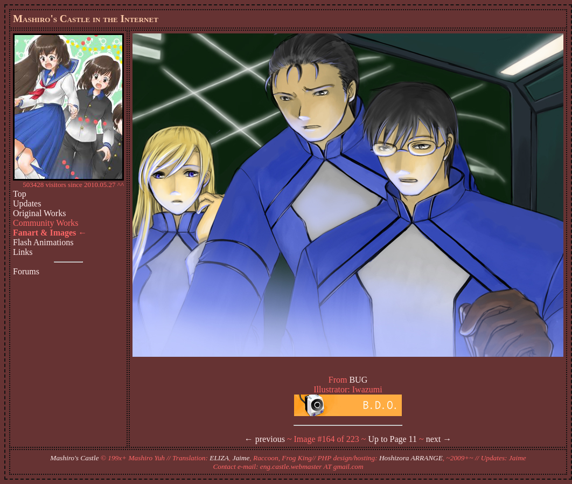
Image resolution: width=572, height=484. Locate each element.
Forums (26, 271)
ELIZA (219, 458)
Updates (27, 203)
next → (439, 439)
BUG (358, 379)
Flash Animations (43, 242)
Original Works (39, 213)
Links (22, 252)
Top (19, 193)
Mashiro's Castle (74, 458)
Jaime (241, 458)
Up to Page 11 (392, 439)
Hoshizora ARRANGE (411, 458)
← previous (265, 439)
